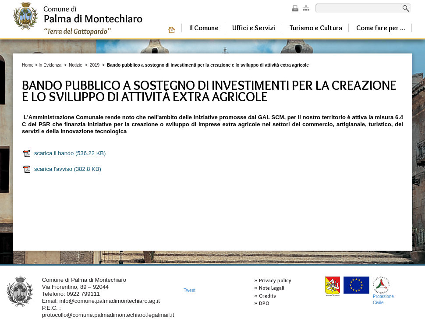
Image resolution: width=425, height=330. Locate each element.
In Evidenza (50, 65)
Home (28, 65)
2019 (94, 65)
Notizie (75, 65)
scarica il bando (64, 153)
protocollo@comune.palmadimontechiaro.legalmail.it (108, 315)
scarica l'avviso (61, 169)
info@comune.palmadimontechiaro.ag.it (110, 301)
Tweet (189, 290)
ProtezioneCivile (383, 291)
